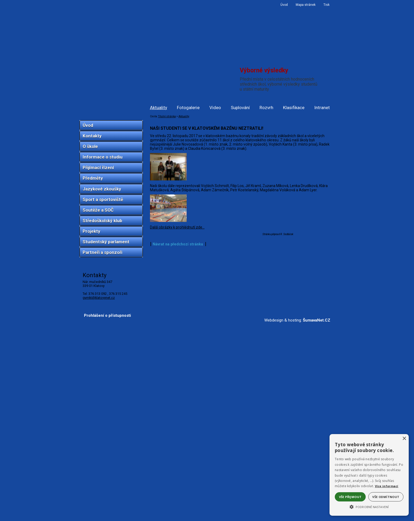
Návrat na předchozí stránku (178, 492)
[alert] (369, 475)
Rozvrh (266, 107)
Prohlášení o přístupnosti (107, 512)
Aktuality (158, 107)
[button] (369, 506)
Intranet (322, 107)
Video (215, 107)
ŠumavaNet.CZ (316, 517)
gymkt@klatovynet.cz (99, 298)
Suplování (240, 107)
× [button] (404, 439)
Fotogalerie (188, 107)
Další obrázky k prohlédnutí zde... (177, 475)
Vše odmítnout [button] (385, 497)
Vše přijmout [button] (350, 497)
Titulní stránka (167, 116)
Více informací (386, 486)
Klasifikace (293, 107)
